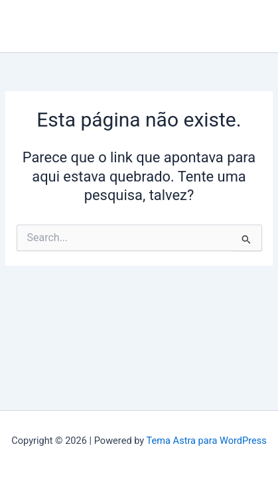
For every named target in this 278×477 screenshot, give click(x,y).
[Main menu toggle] (257, 26)
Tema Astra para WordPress (207, 441)
